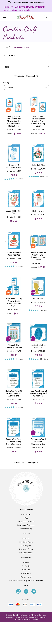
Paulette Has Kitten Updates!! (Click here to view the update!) (24, 8)
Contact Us (26, 514)
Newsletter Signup (26, 549)
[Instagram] (18, 591)
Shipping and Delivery (26, 521)
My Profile (26, 566)
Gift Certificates (26, 553)
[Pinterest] (33, 591)
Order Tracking (26, 528)
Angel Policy (26, 573)
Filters (26, 67)
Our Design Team (26, 542)
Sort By (6, 82)
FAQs (26, 518)
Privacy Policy (26, 577)
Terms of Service (27, 619)
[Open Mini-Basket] (46, 16)
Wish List (26, 570)
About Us (26, 538)
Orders (26, 562)
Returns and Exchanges (26, 525)
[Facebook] (26, 591)
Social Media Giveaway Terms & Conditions (26, 580)
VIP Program (26, 545)
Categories (26, 55)
